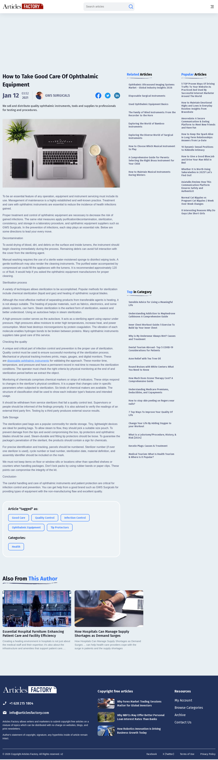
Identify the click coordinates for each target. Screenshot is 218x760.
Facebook (151, 754)
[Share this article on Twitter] (108, 96)
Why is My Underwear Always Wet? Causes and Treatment (152, 338)
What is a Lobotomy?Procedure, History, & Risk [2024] (152, 436)
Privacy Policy (207, 754)
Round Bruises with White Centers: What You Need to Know (151, 368)
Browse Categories (189, 708)
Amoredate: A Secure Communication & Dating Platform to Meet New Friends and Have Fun (198, 123)
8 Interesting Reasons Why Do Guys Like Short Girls (198, 212)
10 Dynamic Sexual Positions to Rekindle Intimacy (197, 148)
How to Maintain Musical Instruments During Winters (149, 173)
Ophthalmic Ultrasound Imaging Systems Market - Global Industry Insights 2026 (151, 86)
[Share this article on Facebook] (98, 96)
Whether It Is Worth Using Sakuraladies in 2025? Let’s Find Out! (196, 172)
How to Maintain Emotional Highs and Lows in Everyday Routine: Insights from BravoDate (196, 107)
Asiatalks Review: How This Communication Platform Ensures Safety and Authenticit (196, 187)
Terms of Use (187, 754)
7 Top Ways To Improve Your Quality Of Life (151, 414)
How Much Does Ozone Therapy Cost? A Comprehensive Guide (151, 380)
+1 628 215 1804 (18, 703)
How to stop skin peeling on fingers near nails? (151, 402)
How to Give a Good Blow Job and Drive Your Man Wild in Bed (197, 159)
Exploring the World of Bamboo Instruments (146, 125)
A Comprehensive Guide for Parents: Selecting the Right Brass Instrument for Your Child (151, 160)
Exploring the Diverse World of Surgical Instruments (151, 137)
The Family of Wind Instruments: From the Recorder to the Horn (152, 114)
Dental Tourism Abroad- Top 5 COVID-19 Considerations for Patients (151, 349)
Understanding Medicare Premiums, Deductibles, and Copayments (149, 391)
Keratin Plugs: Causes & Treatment (148, 445)
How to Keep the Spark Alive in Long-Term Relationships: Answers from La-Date (197, 137)
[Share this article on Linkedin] (117, 96)
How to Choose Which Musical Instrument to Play (152, 148)
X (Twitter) (168, 754)
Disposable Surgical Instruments (147, 95)
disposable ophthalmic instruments (28, 360)
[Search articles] (131, 6)
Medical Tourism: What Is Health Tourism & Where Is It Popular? (151, 456)
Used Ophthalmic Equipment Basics (148, 104)
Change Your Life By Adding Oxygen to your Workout (150, 425)
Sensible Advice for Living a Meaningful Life (151, 304)
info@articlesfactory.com (26, 712)
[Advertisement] (109, 40)
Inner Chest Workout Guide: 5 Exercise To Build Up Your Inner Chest (152, 326)
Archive (180, 715)
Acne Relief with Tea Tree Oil (145, 358)
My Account (183, 700)
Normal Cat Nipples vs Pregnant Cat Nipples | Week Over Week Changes (197, 200)
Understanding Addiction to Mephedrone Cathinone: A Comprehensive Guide (152, 315)
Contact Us (183, 723)
